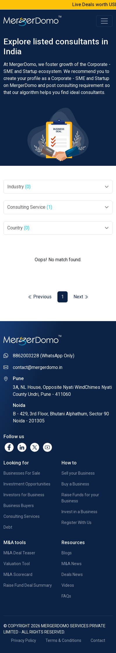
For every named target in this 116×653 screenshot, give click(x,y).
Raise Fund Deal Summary (27, 585)
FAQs (66, 596)
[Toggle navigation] (104, 21)
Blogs (66, 553)
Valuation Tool (16, 563)
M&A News (71, 563)
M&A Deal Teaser (19, 553)
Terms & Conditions (63, 640)
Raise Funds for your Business (80, 497)
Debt (7, 527)
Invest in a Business (79, 511)
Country (18, 228)
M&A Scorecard (17, 574)
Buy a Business (75, 484)
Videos (67, 585)
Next (80, 296)
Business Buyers (18, 505)
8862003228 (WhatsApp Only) (43, 355)
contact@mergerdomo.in (37, 367)
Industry (19, 186)
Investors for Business (23, 494)
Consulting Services (21, 516)
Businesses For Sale (21, 473)
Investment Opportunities (26, 484)
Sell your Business (78, 473)
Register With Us (76, 522)
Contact (98, 640)
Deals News (72, 574)
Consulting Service (29, 207)
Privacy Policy (23, 640)
